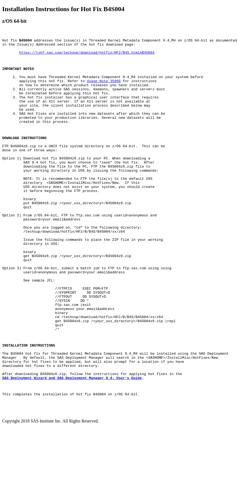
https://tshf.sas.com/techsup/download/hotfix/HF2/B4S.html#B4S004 (86, 55)
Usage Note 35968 (104, 89)
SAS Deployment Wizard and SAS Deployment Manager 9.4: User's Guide (72, 446)
